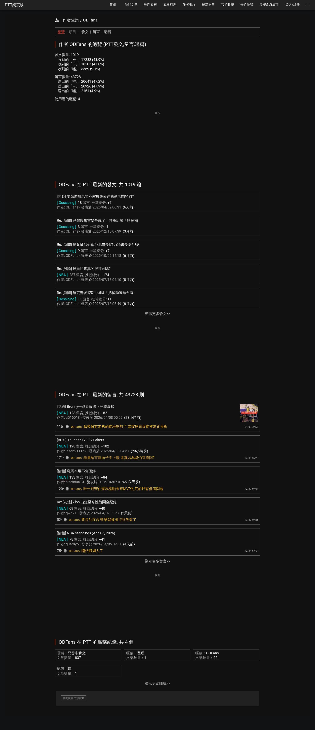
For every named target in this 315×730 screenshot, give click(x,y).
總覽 (61, 32)
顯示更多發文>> (157, 314)
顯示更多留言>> (157, 561)
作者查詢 (71, 20)
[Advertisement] (157, 144)
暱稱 (107, 32)
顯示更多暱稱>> (157, 683)
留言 (96, 32)
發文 (85, 32)
